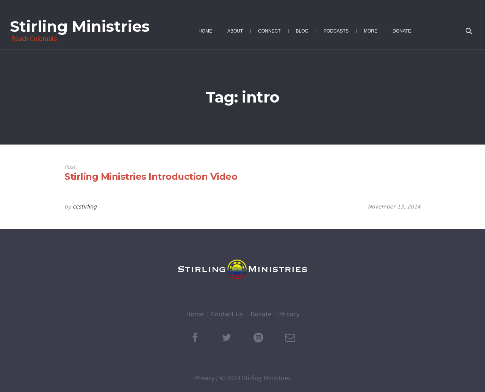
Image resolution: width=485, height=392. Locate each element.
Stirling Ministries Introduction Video (150, 176)
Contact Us (227, 314)
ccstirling (85, 207)
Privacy (289, 314)
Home (194, 314)
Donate (260, 314)
